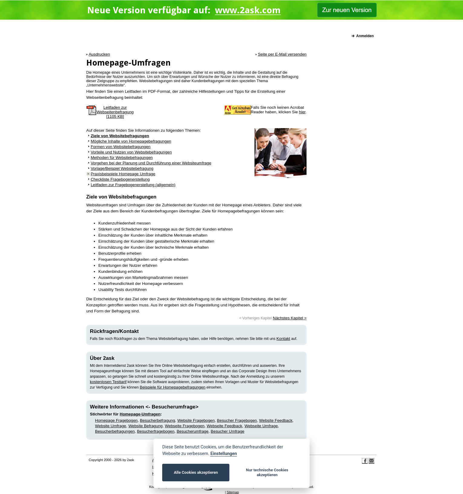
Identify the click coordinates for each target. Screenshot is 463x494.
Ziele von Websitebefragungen (120, 136)
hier (302, 112)
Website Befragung (145, 426)
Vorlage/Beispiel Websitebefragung (122, 168)
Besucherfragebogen (156, 431)
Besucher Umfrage (227, 431)
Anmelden (365, 36)
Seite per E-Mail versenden (282, 54)
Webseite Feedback (224, 426)
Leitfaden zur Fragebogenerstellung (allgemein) (133, 184)
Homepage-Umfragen (140, 414)
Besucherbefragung (157, 420)
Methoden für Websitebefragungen (122, 157)
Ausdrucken (99, 54)
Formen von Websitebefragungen (121, 146)
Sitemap (233, 492)
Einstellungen (223, 453)
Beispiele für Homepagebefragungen (172, 387)
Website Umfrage (110, 426)
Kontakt (283, 338)
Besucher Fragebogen (237, 420)
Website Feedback (275, 420)
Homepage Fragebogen (116, 420)
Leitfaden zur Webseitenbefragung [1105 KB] (115, 112)
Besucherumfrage (193, 431)
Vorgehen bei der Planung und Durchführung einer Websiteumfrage (151, 163)
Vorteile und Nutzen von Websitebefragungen (131, 152)
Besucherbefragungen (115, 431)
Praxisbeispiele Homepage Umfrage (123, 174)
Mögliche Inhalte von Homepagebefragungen (131, 141)
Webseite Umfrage (261, 426)
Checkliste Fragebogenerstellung (120, 179)
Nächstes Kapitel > (290, 318)
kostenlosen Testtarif (108, 381)
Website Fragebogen (196, 420)
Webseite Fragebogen (185, 426)
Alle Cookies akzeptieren (196, 472)
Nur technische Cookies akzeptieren (267, 472)
